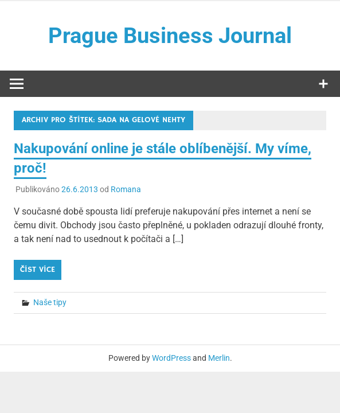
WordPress (171, 358)
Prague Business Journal (170, 35)
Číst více (37, 269)
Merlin (219, 358)
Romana (126, 189)
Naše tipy (50, 302)
